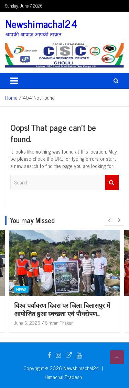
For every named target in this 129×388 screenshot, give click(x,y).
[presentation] (109, 220)
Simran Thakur (86, 322)
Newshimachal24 (41, 23)
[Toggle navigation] (14, 81)
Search (112, 182)
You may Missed (32, 220)
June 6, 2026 (54, 322)
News (48, 289)
